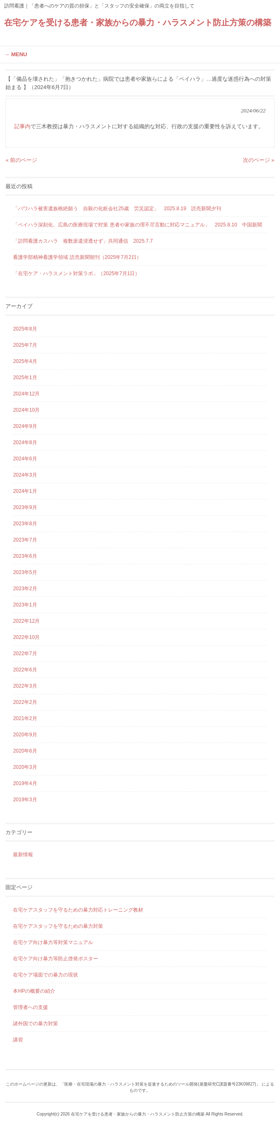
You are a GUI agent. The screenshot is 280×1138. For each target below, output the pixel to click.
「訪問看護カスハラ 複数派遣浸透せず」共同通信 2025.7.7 (83, 241)
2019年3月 (25, 800)
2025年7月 (25, 345)
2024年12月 (26, 394)
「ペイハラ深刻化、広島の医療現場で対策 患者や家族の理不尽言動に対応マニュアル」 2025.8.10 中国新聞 (137, 225)
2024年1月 (25, 491)
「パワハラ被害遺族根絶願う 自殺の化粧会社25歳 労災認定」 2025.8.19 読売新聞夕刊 (117, 208)
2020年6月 (25, 751)
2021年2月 (25, 718)
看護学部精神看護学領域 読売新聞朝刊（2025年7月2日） (77, 257)
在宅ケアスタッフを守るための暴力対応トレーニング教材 (78, 910)
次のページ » (259, 160)
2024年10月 (26, 410)
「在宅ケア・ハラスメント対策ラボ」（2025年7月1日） (76, 273)
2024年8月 (25, 442)
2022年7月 (25, 653)
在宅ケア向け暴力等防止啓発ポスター (55, 959)
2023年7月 (25, 540)
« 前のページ (21, 160)
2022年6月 (25, 670)
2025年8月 (25, 329)
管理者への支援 (30, 1007)
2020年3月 (25, 767)
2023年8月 (25, 524)
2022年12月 (26, 621)
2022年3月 (25, 686)
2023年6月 (25, 556)
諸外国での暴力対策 (35, 1023)
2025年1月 (25, 377)
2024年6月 (25, 459)
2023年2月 (25, 588)
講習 (18, 1040)
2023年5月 (25, 572)
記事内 (22, 126)
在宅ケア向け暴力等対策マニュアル (53, 942)
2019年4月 (25, 783)
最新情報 (23, 854)
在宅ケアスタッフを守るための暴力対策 (58, 926)
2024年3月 (25, 475)
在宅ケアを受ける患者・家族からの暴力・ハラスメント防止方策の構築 (137, 22)
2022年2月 (25, 702)
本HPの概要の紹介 (34, 991)
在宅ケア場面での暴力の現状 (45, 975)
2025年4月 (25, 361)
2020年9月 (25, 735)
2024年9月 (25, 426)
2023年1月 (25, 605)
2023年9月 (25, 507)
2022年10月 (26, 637)
